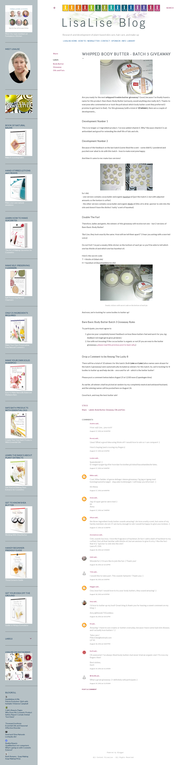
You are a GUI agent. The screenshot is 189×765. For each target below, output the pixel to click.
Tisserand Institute (13, 723)
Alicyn (92, 517)
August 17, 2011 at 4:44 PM (99, 490)
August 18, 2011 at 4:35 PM (99, 594)
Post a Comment (89, 689)
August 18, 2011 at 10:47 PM (100, 644)
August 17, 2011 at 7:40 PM (99, 510)
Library (130, 41)
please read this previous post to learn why (116, 345)
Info (123, 41)
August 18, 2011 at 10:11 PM (100, 617)
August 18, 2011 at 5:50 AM (99, 550)
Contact (104, 41)
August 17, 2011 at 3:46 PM (99, 468)
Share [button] (55, 53)
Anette (92, 424)
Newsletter (92, 41)
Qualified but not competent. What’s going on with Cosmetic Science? (18, 747)
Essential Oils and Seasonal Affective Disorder (16, 727)
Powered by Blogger (113, 752)
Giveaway (57, 67)
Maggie (92, 587)
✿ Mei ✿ (93, 676)
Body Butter (58, 64)
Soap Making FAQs (13, 759)
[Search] (170, 8)
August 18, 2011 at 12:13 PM (100, 565)
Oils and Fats (59, 70)
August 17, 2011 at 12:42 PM (100, 431)
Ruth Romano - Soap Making (16, 756)
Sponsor (115, 41)
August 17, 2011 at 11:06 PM (100, 528)
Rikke (92, 475)
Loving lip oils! (11, 737)
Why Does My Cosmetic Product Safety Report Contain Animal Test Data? (18, 714)
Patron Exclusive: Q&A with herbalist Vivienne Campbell (16, 702)
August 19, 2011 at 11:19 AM (100, 669)
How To (81, 41)
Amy (91, 601)
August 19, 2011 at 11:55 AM (100, 683)
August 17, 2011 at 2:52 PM (99, 451)
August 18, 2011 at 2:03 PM (99, 579)
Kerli (91, 651)
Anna (92, 498)
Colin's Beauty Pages (13, 710)
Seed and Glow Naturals (15, 734)
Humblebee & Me (12, 699)
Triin (91, 572)
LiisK (91, 557)
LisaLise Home (69, 41)
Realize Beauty (11, 743)
